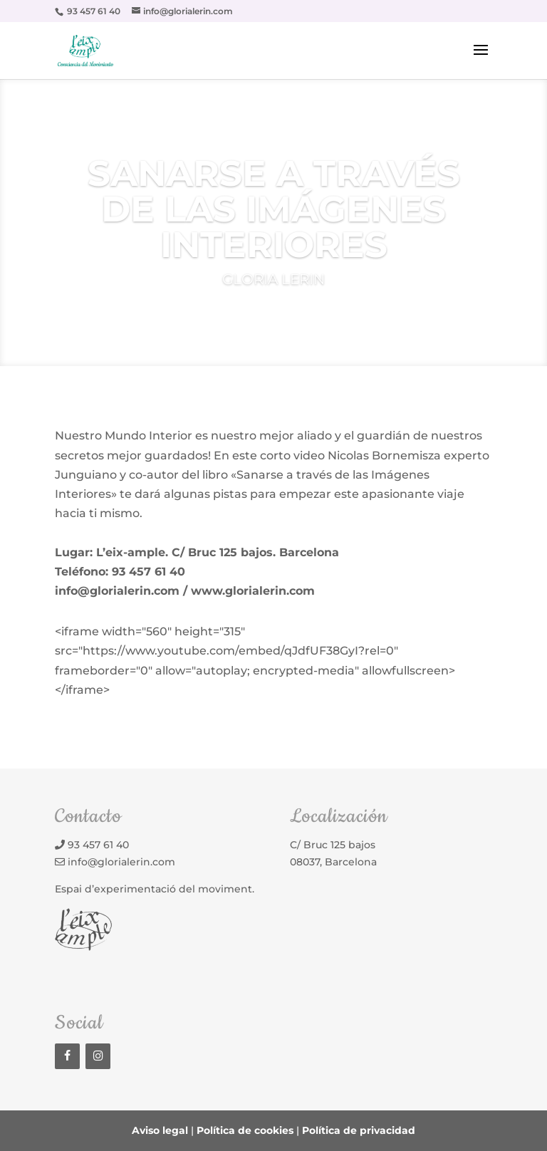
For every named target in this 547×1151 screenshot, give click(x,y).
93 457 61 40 (98, 844)
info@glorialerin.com (121, 861)
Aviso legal (160, 1130)
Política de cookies (245, 1130)
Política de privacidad (358, 1130)
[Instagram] (97, 1056)
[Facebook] (67, 1056)
